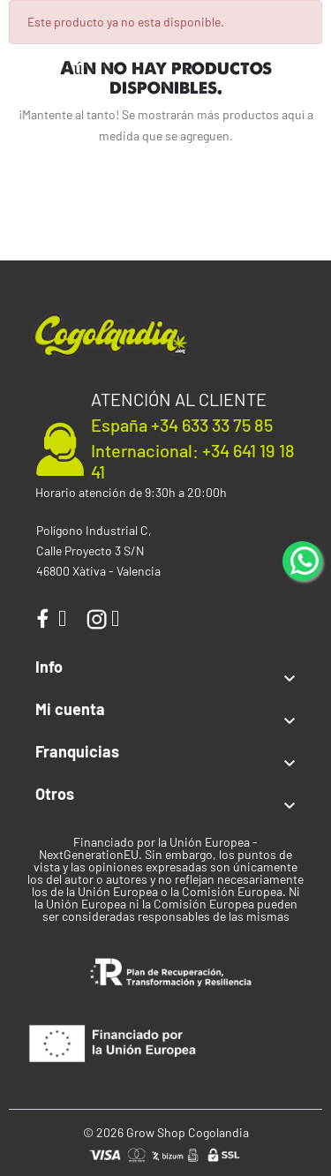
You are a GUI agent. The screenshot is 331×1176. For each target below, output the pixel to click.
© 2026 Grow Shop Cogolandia (166, 1132)
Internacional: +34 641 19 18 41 (193, 461)
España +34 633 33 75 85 (182, 424)
